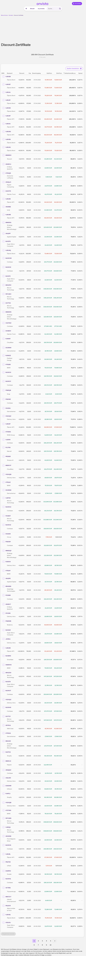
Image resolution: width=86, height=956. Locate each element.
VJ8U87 (8, 424)
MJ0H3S (8, 845)
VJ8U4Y (8, 100)
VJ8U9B (8, 215)
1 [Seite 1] (34, 941)
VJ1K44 (8, 440)
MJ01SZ (8, 630)
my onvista (41, 8)
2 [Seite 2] (38, 941)
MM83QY (8, 551)
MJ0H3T (8, 690)
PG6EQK (8, 390)
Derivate (11, 15)
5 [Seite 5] (50, 941)
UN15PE (8, 578)
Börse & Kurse (4, 15)
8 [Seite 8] (42, 945)
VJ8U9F (8, 116)
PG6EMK (8, 621)
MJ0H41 (8, 879)
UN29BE (8, 207)
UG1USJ (8, 922)
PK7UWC (8, 294)
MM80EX (8, 155)
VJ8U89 (8, 199)
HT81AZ (8, 482)
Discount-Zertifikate (18, 15)
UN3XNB (8, 836)
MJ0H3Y (8, 381)
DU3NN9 (8, 348)
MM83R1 (8, 222)
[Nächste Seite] (55, 941)
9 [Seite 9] (46, 945)
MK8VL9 (8, 761)
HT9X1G (8, 733)
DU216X (8, 534)
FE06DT (8, 516)
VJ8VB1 (8, 915)
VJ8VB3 (8, 108)
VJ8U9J (8, 124)
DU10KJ (8, 408)
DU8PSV (8, 871)
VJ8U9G (8, 131)
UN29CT (8, 604)
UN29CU (8, 164)
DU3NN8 (8, 490)
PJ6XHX (8, 562)
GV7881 (8, 888)
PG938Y (8, 542)
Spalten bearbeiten (74, 68)
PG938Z (8, 399)
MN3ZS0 (8, 673)
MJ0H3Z (8, 525)
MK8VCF (8, 465)
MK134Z (8, 741)
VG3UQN (8, 474)
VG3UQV (8, 416)
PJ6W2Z (8, 355)
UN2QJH (8, 182)
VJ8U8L (8, 854)
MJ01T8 (8, 682)
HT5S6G (8, 432)
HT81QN (8, 173)
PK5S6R (8, 456)
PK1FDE (8, 862)
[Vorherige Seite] (30, 941)
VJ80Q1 (8, 827)
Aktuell (32, 8)
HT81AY (8, 570)
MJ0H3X (8, 267)
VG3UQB (8, 802)
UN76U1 (8, 725)
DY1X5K (8, 613)
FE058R (8, 595)
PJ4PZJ (8, 793)
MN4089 (8, 586)
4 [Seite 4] (46, 941)
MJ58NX (8, 656)
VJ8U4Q (8, 250)
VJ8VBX (8, 76)
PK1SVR (8, 906)
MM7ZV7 (8, 897)
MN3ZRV (8, 285)
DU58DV (8, 331)
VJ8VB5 (8, 139)
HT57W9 (8, 810)
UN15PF (8, 233)
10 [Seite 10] (50, 945)
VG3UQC (8, 699)
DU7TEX (8, 303)
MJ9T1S (8, 752)
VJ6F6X (8, 498)
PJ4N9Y (8, 339)
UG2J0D (8, 778)
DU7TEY (8, 716)
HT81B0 (8, 364)
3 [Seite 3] (42, 941)
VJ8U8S (8, 648)
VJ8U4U (8, 147)
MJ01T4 (8, 276)
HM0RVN (9, 665)
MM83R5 (8, 312)
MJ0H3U (8, 507)
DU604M (8, 786)
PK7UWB (8, 818)
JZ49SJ (8, 639)
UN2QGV (8, 770)
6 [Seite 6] (34, 945)
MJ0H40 (8, 707)
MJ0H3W (9, 258)
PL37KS (8, 447)
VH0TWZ (8, 323)
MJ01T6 (8, 241)
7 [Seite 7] (38, 945)
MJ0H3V (8, 372)
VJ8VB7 (8, 84)
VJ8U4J (8, 92)
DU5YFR (8, 191)
